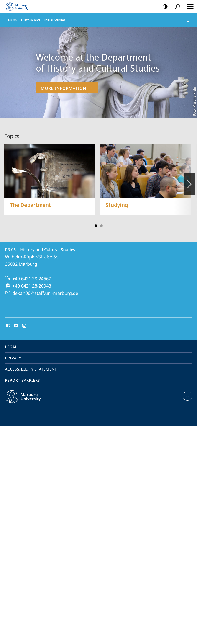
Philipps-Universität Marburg (28, 400)
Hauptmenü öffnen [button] (189, 6)
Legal (11, 346)
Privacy (13, 358)
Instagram (24, 326)
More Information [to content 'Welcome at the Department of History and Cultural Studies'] (67, 88)
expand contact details (187, 396)
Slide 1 (96, 225)
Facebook (8, 326)
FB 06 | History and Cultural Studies (189, 21)
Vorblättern (189, 182)
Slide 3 (101, 225)
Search (176, 6)
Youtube (15, 326)
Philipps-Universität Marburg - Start (19, 6)
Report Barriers (22, 380)
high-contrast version (163, 6)
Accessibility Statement (31, 369)
